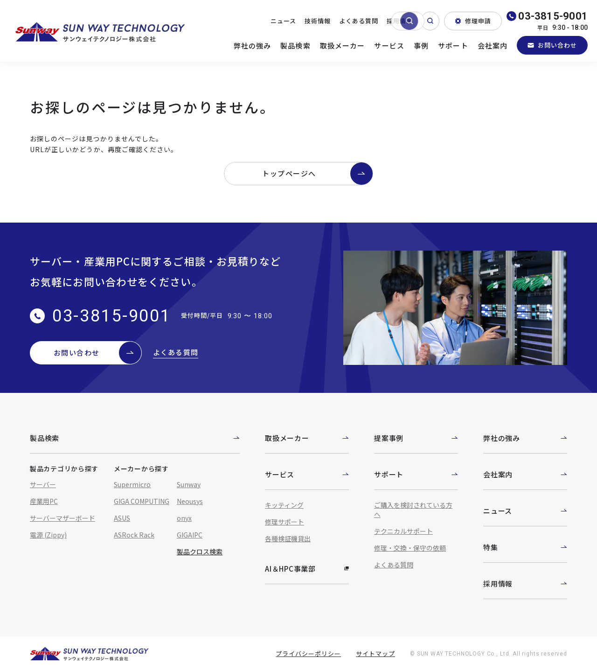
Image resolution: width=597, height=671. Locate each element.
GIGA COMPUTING (141, 501)
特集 (525, 547)
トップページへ (317, 173)
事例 (421, 45)
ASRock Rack (134, 534)
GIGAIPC (189, 534)
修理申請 (473, 20)
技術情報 (318, 20)
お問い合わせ (552, 45)
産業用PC (44, 501)
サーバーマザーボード (62, 518)
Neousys (190, 501)
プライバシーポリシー (308, 653)
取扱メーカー (342, 45)
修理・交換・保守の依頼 (410, 547)
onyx (184, 518)
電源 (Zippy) (48, 534)
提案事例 (416, 438)
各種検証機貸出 (288, 538)
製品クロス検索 (199, 551)
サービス (389, 45)
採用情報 (400, 20)
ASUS (122, 518)
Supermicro (132, 484)
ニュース (283, 20)
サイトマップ (375, 653)
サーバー (43, 484)
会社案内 (493, 45)
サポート (453, 45)
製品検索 (295, 45)
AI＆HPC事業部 (307, 568)
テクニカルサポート (403, 531)
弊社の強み (252, 45)
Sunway (189, 484)
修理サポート (284, 521)
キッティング (284, 505)
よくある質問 (358, 20)
